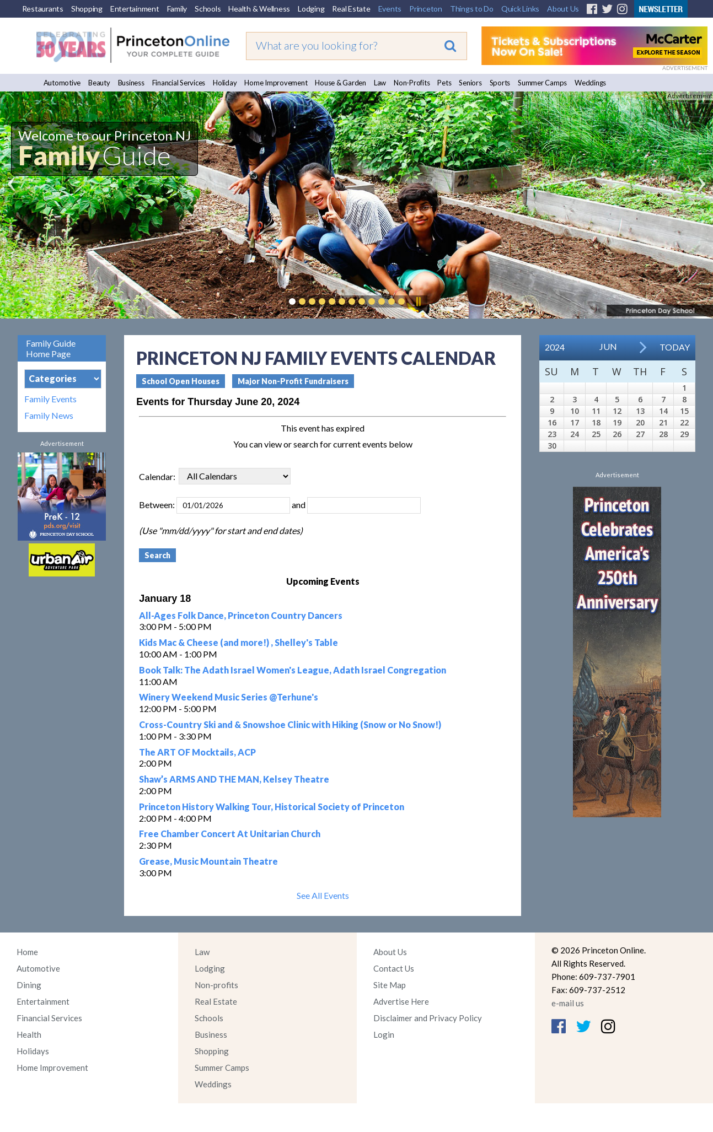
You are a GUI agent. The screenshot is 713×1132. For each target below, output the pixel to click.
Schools (208, 8)
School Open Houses (180, 381)
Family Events (50, 399)
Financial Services (179, 82)
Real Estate (351, 8)
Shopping (87, 8)
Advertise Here (401, 1001)
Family (177, 8)
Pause (418, 301)
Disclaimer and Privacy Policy (427, 1018)
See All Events (323, 895)
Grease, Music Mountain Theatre (208, 861)
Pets (444, 82)
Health (29, 1034)
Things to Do (472, 8)
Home (27, 952)
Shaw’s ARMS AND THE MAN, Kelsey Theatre (234, 779)
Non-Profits (412, 82)
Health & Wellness (259, 8)
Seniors (470, 82)
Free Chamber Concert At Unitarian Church (229, 833)
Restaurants (42, 8)
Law (380, 82)
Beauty (99, 82)
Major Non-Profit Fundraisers (293, 381)
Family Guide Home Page (51, 348)
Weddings (590, 82)
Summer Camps (542, 82)
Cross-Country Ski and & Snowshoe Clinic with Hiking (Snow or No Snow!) (290, 724)
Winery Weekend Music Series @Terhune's (228, 697)
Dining (29, 985)
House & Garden (340, 82)
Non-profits (216, 985)
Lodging (311, 8)
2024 (555, 347)
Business (131, 82)
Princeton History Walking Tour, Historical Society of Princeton (271, 806)
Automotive (62, 82)
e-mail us (567, 1003)
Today (675, 347)
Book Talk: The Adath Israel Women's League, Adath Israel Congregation (292, 670)
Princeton (425, 8)
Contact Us (393, 968)
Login (383, 1034)
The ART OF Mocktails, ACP (197, 752)
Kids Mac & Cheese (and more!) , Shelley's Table (238, 642)
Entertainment (134, 8)
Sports (500, 82)
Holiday (225, 82)
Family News (48, 416)
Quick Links (520, 8)
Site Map (389, 985)
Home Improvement (275, 82)
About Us (563, 8)
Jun (608, 346)
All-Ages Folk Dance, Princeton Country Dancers (240, 615)
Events (390, 8)
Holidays (33, 1051)
